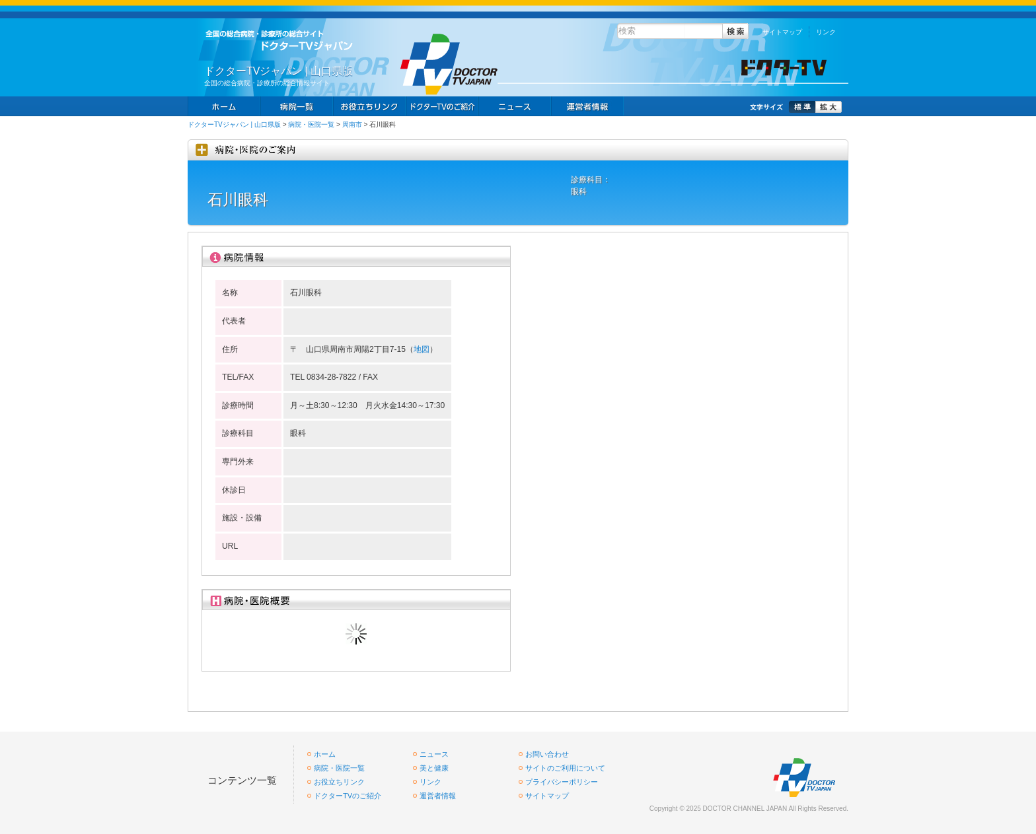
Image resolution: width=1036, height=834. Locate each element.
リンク (826, 32)
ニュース (514, 106)
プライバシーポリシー (561, 782)
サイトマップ (782, 32)
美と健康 (434, 768)
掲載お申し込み (587, 106)
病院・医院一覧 (311, 124)
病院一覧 (296, 106)
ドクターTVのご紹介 (347, 796)
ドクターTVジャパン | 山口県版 (234, 124)
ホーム (224, 106)
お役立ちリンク (369, 106)
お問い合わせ (547, 754)
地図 (421, 349)
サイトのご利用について (565, 768)
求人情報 (442, 106)
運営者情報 (438, 796)
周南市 (352, 124)
